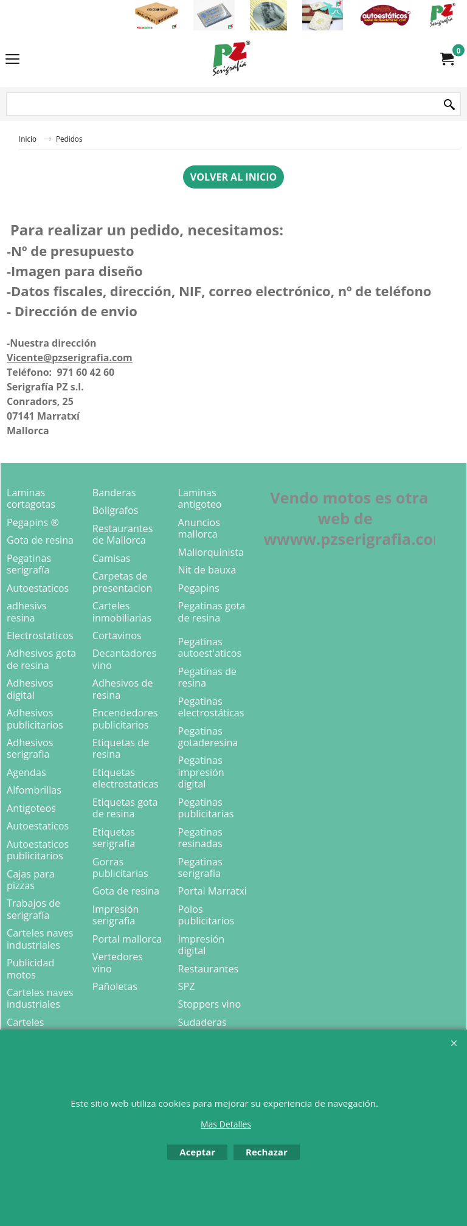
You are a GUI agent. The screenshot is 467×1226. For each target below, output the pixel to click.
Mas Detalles (226, 1124)
